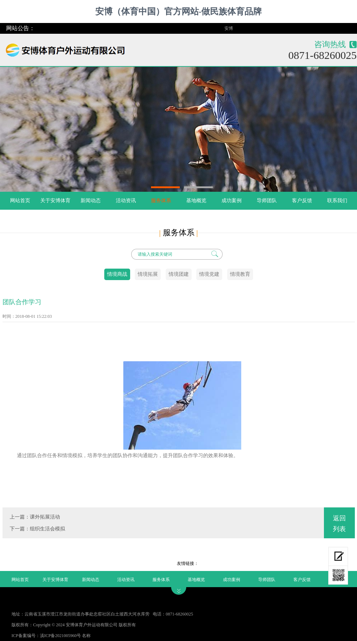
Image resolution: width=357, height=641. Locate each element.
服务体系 (161, 200)
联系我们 (337, 200)
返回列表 (339, 524)
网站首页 (20, 200)
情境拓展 (148, 274)
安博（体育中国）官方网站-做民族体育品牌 (178, 11)
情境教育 (240, 274)
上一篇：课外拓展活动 (35, 517)
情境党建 (209, 274)
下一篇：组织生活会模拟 (37, 528)
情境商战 (117, 274)
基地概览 (196, 200)
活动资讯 (126, 200)
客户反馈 (302, 200)
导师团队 (267, 200)
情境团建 (179, 274)
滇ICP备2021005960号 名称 (65, 635)
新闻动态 (91, 200)
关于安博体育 (55, 200)
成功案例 (231, 200)
